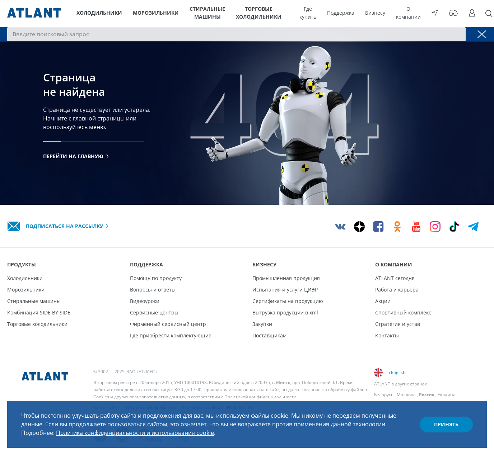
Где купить (326, 13)
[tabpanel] (247, 116)
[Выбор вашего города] (438, 13)
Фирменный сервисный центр (168, 324)
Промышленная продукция (286, 278)
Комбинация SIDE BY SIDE (38, 312)
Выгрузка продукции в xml (285, 312)
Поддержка (355, 13)
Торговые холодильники (272, 13)
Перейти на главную (76, 157)
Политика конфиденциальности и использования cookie (135, 433)
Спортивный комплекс (403, 312)
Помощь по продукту (156, 278)
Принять (446, 424)
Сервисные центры (154, 312)
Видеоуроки (144, 301)
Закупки (262, 324)
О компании (416, 13)
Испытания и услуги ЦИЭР (285, 289)
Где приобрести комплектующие (170, 335)
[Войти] (468, 13)
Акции (383, 301)
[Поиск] (483, 13)
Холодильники (98, 13)
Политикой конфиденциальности (260, 397)
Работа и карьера (397, 289)
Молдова (406, 395)
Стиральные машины (207, 13)
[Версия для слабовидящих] (453, 13)
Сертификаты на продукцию (287, 301)
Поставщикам (269, 335)
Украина (447, 395)
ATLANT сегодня (395, 278)
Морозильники (151, 13)
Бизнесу (386, 13)
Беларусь (383, 395)
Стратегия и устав (397, 324)
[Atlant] (34, 13)
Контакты (387, 335)
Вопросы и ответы (153, 289)
